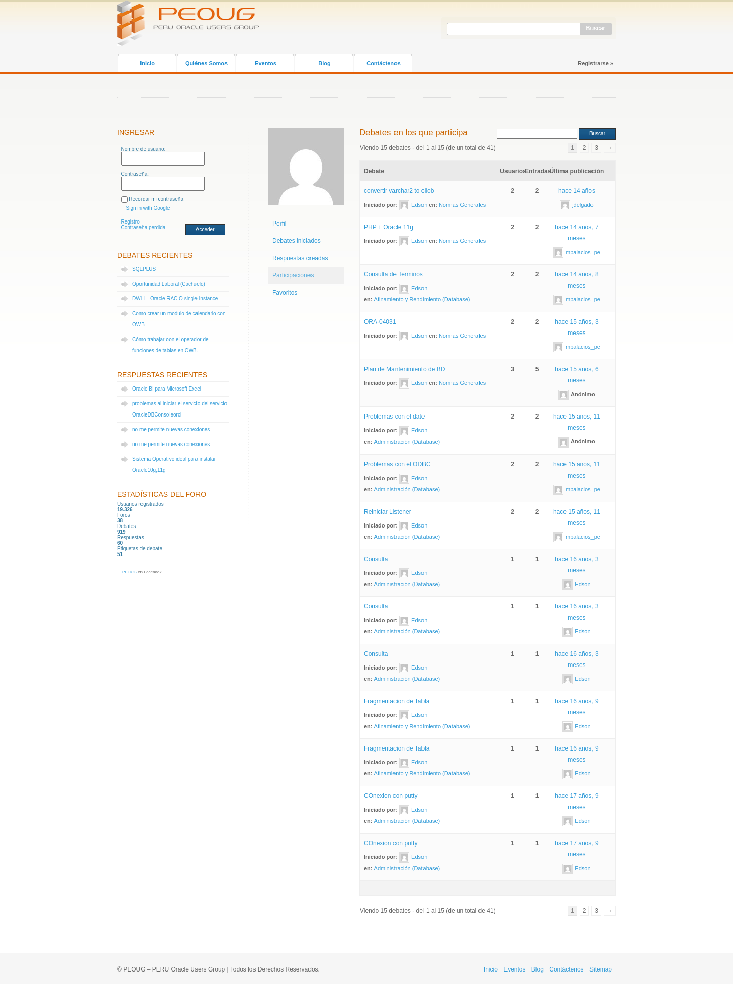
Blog (324, 63)
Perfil (279, 223)
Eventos (265, 63)
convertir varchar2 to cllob (399, 191)
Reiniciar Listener (387, 511)
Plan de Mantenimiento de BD (404, 369)
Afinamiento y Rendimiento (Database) (422, 299)
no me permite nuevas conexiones (171, 429)
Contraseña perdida (143, 227)
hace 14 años (576, 191)
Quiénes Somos (206, 63)
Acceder (205, 229)
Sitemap (600, 969)
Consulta (376, 559)
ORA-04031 (380, 321)
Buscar (595, 28)
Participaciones (293, 275)
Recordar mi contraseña (156, 199)
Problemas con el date (394, 416)
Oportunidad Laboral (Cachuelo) (168, 284)
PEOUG (129, 572)
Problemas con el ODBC (397, 464)
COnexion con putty (390, 795)
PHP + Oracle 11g (388, 227)
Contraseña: (135, 174)
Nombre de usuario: (143, 149)
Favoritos (284, 292)
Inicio (147, 63)
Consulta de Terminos (393, 274)
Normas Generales (462, 205)
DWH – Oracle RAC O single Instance (175, 298)
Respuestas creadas (300, 258)
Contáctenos (383, 63)
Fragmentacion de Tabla (397, 701)
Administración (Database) (407, 442)
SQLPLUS (144, 269)
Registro (130, 222)
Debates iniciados (296, 240)
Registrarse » (595, 63)
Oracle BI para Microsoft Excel (166, 389)
